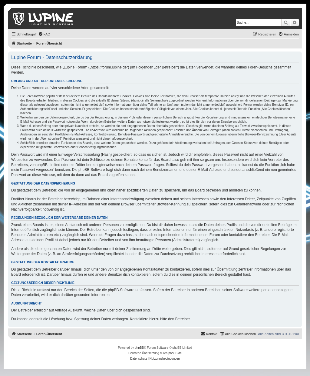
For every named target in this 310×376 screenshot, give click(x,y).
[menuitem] (44, 34)
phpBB (139, 347)
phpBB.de (175, 353)
